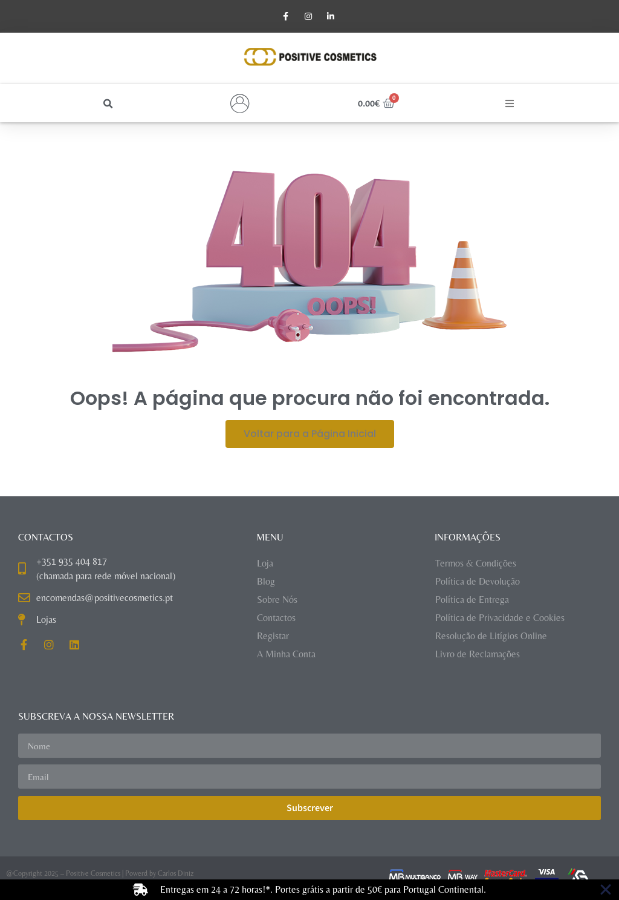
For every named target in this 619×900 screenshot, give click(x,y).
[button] (108, 105)
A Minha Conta (286, 655)
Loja (265, 564)
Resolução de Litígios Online (491, 637)
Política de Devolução (477, 582)
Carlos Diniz (175, 874)
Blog (266, 582)
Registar (273, 637)
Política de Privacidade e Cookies (500, 619)
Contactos (276, 619)
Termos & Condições (475, 564)
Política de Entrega (472, 600)
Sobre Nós (277, 600)
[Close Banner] (605, 889)
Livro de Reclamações (477, 655)
